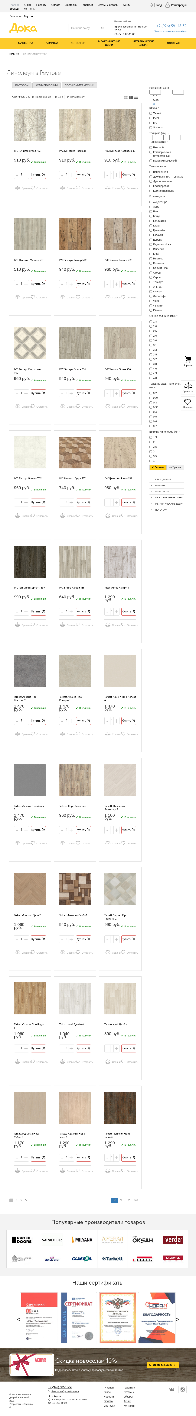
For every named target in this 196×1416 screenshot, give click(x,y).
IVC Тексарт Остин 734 (117, 369)
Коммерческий (46, 85)
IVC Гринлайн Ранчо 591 (118, 478)
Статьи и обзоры (108, 4)
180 (136, 1200)
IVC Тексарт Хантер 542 (73, 260)
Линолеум (78, 43)
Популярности (76, 97)
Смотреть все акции (163, 1365)
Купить (38, 175)
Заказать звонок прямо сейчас (170, 31)
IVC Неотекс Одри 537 (72, 478)
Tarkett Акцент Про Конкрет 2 (25, 698)
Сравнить (22, 187)
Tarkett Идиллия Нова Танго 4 (72, 1135)
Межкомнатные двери (109, 43)
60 (121, 1200)
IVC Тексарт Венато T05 (27, 478)
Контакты (29, 8)
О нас (27, 4)
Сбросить (175, 467)
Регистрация (179, 5)
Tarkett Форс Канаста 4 (72, 806)
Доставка (71, 4)
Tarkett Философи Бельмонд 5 (114, 808)
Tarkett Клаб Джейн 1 (116, 1024)
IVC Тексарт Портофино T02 (28, 371)
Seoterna (28, 1404)
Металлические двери (143, 43)
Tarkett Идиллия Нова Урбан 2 (26, 1135)
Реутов (28, 16)
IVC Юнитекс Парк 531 (72, 151)
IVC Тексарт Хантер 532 (118, 260)
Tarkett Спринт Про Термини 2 (115, 917)
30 (114, 1200)
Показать (158, 467)
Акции (126, 4)
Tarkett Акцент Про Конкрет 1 (70, 698)
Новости (41, 4)
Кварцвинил (24, 43)
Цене (59, 97)
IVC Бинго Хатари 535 (71, 588)
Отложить (38, 187)
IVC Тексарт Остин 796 (72, 369)
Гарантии (87, 4)
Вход (159, 5)
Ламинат (52, 43)
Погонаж (173, 43)
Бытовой (21, 85)
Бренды (14, 8)
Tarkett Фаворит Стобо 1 (73, 915)
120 (128, 1200)
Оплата (55, 4)
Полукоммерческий (79, 85)
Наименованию (41, 97)
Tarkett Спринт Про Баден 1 (29, 1026)
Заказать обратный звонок (65, 1391)
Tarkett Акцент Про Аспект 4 (120, 698)
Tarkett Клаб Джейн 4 (71, 1024)
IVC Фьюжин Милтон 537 (29, 260)
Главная (14, 4)
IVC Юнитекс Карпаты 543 (119, 151)
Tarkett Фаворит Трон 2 (27, 915)
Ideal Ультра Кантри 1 (116, 588)
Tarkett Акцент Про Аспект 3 (30, 808)
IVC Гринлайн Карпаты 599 (29, 588)
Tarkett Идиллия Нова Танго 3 (117, 1135)
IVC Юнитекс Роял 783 (27, 151)
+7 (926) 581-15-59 (171, 26)
